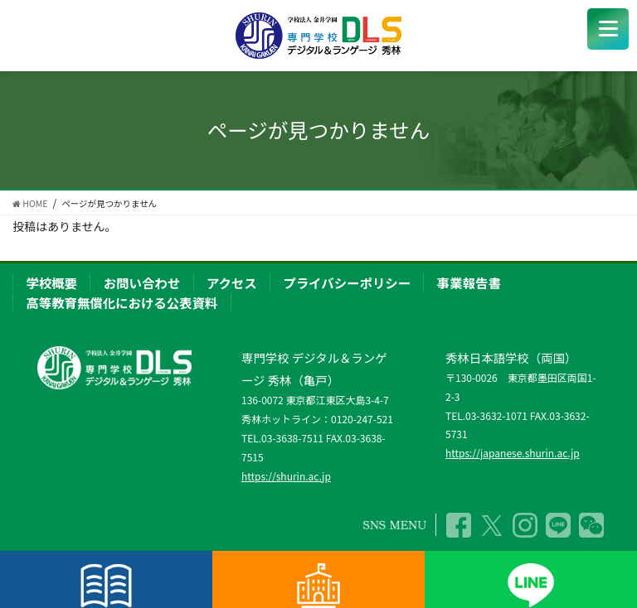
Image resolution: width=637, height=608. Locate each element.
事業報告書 (469, 282)
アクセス (232, 282)
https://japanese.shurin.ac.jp (512, 453)
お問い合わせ (142, 282)
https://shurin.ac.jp (286, 476)
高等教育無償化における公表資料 (121, 302)
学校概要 (51, 282)
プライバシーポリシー (347, 282)
